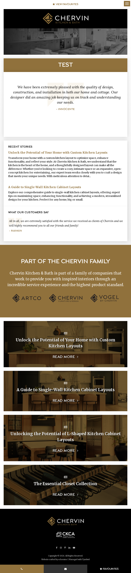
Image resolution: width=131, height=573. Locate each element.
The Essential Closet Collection (65, 483)
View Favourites (65, 4)
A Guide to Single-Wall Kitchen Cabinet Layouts (44, 187)
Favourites (109, 569)
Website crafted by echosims (54, 559)
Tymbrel (86, 559)
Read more (64, 357)
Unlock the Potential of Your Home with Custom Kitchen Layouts (57, 152)
